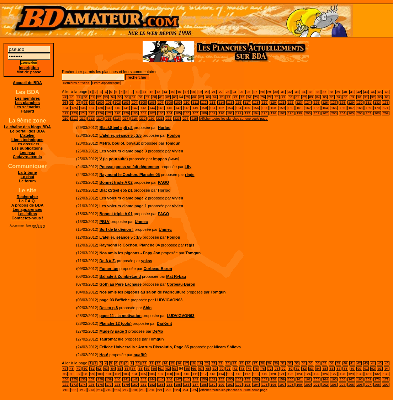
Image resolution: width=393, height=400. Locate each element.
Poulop (173, 135)
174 (83, 113)
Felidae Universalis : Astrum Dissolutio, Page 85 (143, 347)
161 (299, 108)
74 (249, 97)
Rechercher (27, 196)
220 (151, 118)
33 (296, 92)
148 (187, 108)
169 (368, 108)
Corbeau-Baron (158, 268)
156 (256, 108)
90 (359, 97)
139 (109, 108)
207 (368, 113)
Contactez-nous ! (27, 218)
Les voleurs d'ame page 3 (123, 151)
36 (317, 92)
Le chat (27, 177)
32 (290, 92)
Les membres (27, 98)
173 (74, 113)
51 (92, 97)
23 (227, 92)
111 (195, 102)
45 (380, 92)
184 (169, 113)
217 (125, 118)
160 (290, 108)
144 (152, 108)
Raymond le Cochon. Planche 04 (129, 245)
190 (221, 113)
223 (177, 118)
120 (273, 102)
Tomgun (173, 143)
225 (194, 118)
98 (85, 102)
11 (144, 92)
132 (377, 102)
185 (178, 113)
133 (385, 102)
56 (126, 97)
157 (264, 108)
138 (100, 108)
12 (151, 92)
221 (160, 118)
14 (165, 92)
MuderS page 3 (113, 331)
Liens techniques (27, 139)
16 (179, 92)
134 (65, 108)
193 (247, 113)
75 (256, 97)
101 (108, 102)
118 (256, 102)
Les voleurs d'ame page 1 (123, 206)
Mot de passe (28, 72)
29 (269, 92)
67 (201, 97)
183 (161, 113)
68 (207, 97)
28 (262, 92)
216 (117, 118)
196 (273, 113)
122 (290, 102)
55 (120, 97)
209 (385, 113)
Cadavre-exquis (27, 157)
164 (325, 108)
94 (386, 97)
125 (316, 102)
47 (65, 97)
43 (366, 92)
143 (143, 108)
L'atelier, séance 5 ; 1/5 (120, 237)
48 (71, 97)
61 (161, 97)
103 (126, 102)
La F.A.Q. (27, 201)
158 (273, 108)
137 (91, 108)
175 (91, 113)
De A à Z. (107, 261)
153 (230, 108)
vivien (177, 151)
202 (325, 113)
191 (230, 113)
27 (255, 92)
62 (168, 97)
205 (351, 113)
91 (366, 97)
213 (91, 118)
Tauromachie (111, 339)
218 (134, 118)
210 (65, 118)
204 (342, 113)
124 (307, 102)
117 (247, 102)
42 (359, 92)
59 (147, 97)
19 (200, 92)
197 (282, 113)
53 (106, 97)
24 (234, 92)
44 (373, 92)
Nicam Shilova (227, 347)
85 (324, 97)
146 (169, 108)
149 (195, 108)
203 (333, 113)
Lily (188, 167)
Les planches (27, 102)
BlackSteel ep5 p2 (116, 127)
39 (338, 92)
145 (161, 108)
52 (99, 97)
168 (359, 108)
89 (352, 97)
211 (74, 118)
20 (206, 92)
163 (316, 108)
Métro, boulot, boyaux (119, 143)
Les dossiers (27, 144)
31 (283, 92)
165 (333, 108)
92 (373, 97)
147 (178, 108)
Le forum (27, 181)
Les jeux (27, 152)
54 (113, 97)
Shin (147, 308)
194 (256, 113)
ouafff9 (140, 355)
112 (204, 102)
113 (212, 102)
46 (386, 92)
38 (331, 92)
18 (193, 92)
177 (109, 113)
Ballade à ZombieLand (120, 276)
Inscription (29, 68)
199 (299, 113)
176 (100, 113)
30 (276, 92)
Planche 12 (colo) (115, 323)
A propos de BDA (27, 205)
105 (143, 102)
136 (83, 108)
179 (126, 113)
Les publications (27, 148)
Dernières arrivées (76, 83)
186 (187, 113)
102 (117, 102)
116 (238, 102)
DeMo (158, 331)
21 (214, 92)
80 (290, 97)
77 (270, 97)
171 (385, 108)
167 (351, 108)
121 (282, 102)
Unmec (141, 221)
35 (310, 92)
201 (316, 113)
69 (215, 97)
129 (351, 102)
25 (241, 92)
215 (108, 118)
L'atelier (27, 135)
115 (230, 102)
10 (137, 92)
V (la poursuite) (113, 159)
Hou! (103, 355)
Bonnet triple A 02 (115, 182)
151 (213, 108)
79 (283, 97)
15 (172, 92)
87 (338, 97)
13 (158, 92)
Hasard (27, 111)
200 (307, 113)
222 (168, 118)
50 (85, 97)
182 (152, 113)
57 (133, 97)
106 (152, 102)
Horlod (164, 127)
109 (178, 102)
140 (117, 108)
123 (299, 102)
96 (71, 102)
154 (238, 108)
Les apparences (27, 209)
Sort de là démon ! (116, 229)
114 (221, 102)
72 (235, 97)
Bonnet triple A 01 (115, 214)
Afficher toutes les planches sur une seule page (233, 118)
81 (297, 97)
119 (264, 102)
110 (186, 102)
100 (100, 102)
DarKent (164, 323)
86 (332, 97)
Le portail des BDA (27, 131)
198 (290, 113)
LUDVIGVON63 (169, 300)
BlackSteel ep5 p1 (116, 190)
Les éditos (27, 214)
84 (318, 97)
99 (92, 102)
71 (228, 97)
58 (140, 97)
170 (377, 108)
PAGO (163, 182)
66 (194, 97)
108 (169, 102)
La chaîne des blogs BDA (27, 127)
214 (99, 118)
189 (213, 113)
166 (342, 108)
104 (134, 102)
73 (242, 97)
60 (154, 97)
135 (74, 108)
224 (185, 118)
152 (221, 108)
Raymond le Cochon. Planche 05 (129, 174)
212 (82, 118)
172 (65, 113)
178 (117, 113)
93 (380, 97)
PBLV (104, 221)
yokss (146, 261)
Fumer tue (108, 268)
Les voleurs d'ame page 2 (123, 198)
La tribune (27, 172)
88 (345, 97)
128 (342, 102)
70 (221, 97)
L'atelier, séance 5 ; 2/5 (120, 135)
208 (377, 113)
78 (276, 97)
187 (195, 113)
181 (143, 113)
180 (135, 113)
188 (204, 113)
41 (352, 92)
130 (359, 102)
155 (247, 108)
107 (160, 102)
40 (345, 92)
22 (220, 92)
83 (311, 97)
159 (282, 108)
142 (135, 108)
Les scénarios (27, 107)
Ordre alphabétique (106, 83)
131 (368, 102)
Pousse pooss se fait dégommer (129, 167)
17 (186, 92)
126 (325, 102)
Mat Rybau (176, 276)
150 (204, 108)
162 (307, 108)
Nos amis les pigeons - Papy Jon (129, 253)
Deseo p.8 (108, 308)
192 (238, 113)
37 (324, 92)
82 (304, 97)
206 (359, 113)
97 (78, 102)
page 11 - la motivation (120, 315)
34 (304, 92)
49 (78, 97)
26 (248, 92)
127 (333, 102)
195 (264, 113)
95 (65, 102)
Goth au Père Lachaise (120, 284)
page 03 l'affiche (114, 300)
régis (189, 174)
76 (263, 97)
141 (126, 108)
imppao (160, 159)
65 (187, 97)
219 (142, 118)
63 (175, 97)
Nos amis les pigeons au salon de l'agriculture (142, 292)
